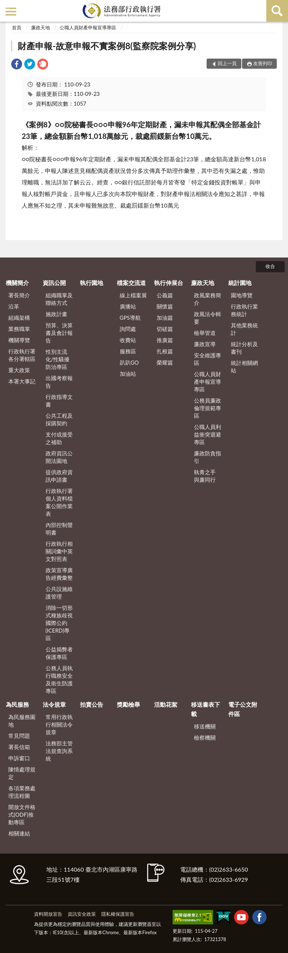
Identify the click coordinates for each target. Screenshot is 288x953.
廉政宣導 (205, 344)
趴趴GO (129, 362)
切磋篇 (165, 329)
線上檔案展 (133, 295)
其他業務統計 (244, 329)
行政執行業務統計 (244, 310)
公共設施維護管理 (59, 593)
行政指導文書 (59, 400)
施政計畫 (56, 314)
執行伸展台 (168, 282)
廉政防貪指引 (207, 457)
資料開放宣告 (48, 914)
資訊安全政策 (82, 914)
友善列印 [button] (262, 63)
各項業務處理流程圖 (21, 792)
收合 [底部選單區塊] (270, 266)
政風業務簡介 (207, 299)
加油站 (128, 373)
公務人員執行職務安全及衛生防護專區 (59, 679)
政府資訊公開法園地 (59, 457)
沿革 (13, 306)
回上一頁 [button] (227, 63)
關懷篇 (165, 306)
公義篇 (165, 295)
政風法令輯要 (207, 318)
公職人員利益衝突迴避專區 (207, 434)
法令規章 (54, 704)
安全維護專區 (207, 359)
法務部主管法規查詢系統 (59, 751)
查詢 (277, 11)
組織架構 (19, 317)
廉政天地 (40, 27)
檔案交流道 (131, 282)
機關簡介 (17, 282)
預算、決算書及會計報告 (59, 333)
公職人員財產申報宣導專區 (88, 27)
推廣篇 (165, 340)
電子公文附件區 (242, 709)
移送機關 (205, 726)
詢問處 (128, 329)
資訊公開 (54, 282)
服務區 (128, 351)
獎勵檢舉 (128, 704)
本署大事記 (21, 381)
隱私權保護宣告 (117, 914)
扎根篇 (165, 351)
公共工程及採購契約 (59, 419)
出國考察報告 (59, 382)
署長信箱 (19, 747)
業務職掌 (19, 329)
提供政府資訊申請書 (59, 476)
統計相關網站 (244, 366)
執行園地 (91, 282)
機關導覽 (19, 340)
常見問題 (19, 735)
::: (7, 6)
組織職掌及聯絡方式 (59, 299)
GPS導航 (130, 317)
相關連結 (19, 833)
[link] (16, 65)
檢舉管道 (205, 332)
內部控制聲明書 (59, 529)
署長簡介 (19, 295)
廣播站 (128, 306)
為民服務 (17, 704)
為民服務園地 (21, 721)
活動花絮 (165, 704)
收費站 (128, 340)
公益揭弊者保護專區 (59, 653)
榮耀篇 (165, 362)
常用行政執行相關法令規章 (59, 724)
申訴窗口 (19, 758)
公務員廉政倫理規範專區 (207, 408)
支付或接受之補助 (59, 438)
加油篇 (165, 317)
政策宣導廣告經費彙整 (59, 574)
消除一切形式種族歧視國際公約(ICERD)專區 (59, 622)
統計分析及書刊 (244, 348)
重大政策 (19, 370)
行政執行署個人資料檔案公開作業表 (59, 502)
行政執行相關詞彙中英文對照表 (59, 551)
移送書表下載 (205, 709)
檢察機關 (205, 737)
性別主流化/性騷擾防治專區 (58, 359)
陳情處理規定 (21, 773)
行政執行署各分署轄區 (21, 355)
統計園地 (239, 282)
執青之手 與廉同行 (205, 476)
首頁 (16, 27)
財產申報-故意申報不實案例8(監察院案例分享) (107, 46)
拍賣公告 (91, 704)
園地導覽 (242, 295)
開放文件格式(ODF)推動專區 (21, 814)
